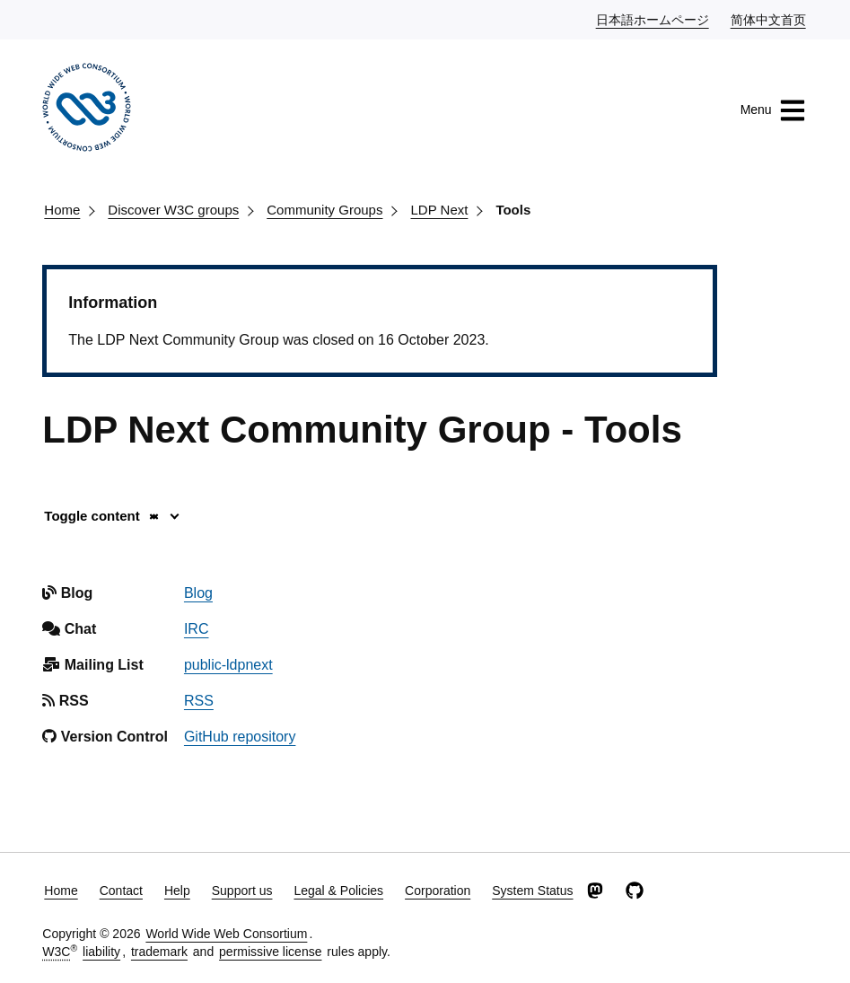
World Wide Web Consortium (226, 933)
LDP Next (439, 209)
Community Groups (324, 209)
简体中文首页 (769, 19)
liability (101, 951)
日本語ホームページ (653, 19)
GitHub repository (240, 736)
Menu (773, 110)
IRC (196, 628)
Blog (198, 593)
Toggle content (102, 515)
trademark (159, 951)
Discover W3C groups (173, 209)
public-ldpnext (228, 664)
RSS (199, 700)
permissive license (270, 951)
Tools (512, 209)
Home (62, 209)
